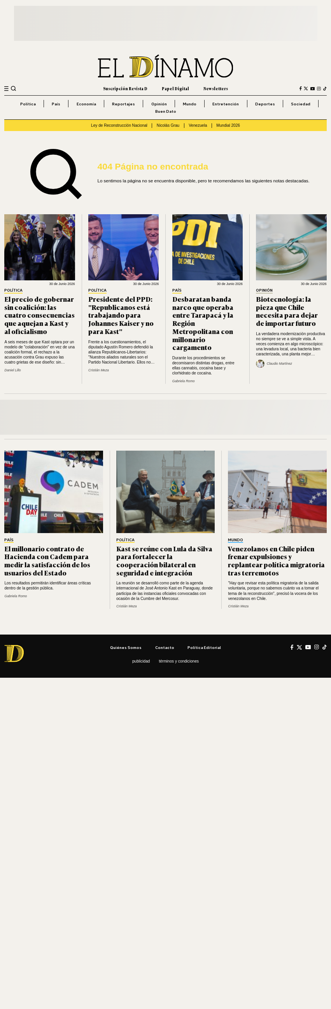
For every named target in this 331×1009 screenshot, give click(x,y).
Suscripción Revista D (125, 88)
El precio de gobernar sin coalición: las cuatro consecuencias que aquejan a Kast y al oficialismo (39, 315)
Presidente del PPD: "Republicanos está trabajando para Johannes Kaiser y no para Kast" (121, 315)
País (56, 103)
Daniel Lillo (12, 370)
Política (28, 103)
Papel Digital (175, 88)
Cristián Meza (98, 370)
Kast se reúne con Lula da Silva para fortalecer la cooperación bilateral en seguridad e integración (164, 560)
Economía (86, 103)
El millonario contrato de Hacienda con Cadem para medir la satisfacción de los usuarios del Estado (47, 560)
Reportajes (123, 103)
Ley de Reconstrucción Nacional (119, 125)
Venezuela (198, 125)
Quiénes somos (126, 647)
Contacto (164, 647)
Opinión (159, 103)
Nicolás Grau (168, 125)
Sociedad (300, 103)
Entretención (225, 103)
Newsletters (215, 88)
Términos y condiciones (179, 661)
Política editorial (204, 647)
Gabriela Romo (183, 381)
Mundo (189, 103)
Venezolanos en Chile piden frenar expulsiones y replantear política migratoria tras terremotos (276, 560)
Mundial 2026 (228, 125)
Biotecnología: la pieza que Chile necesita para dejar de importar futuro (287, 311)
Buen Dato (165, 111)
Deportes (265, 103)
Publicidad (141, 661)
